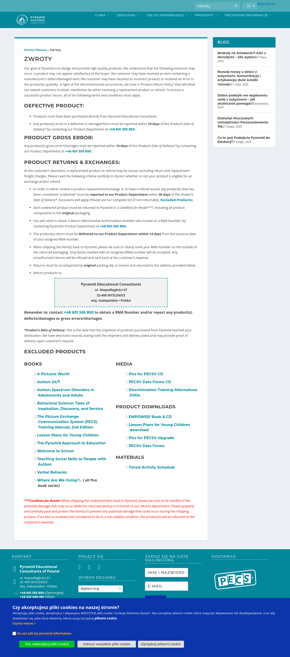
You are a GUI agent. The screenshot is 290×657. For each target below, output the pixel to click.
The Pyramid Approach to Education (71, 452)
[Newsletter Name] (166, 581)
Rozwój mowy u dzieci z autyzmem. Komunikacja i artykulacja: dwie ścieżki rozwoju (239, 87)
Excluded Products (176, 209)
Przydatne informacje (246, 24)
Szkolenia (125, 24)
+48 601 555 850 (122, 139)
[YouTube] (98, 577)
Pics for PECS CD (146, 383)
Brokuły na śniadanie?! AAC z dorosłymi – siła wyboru (242, 64)
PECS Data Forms (146, 455)
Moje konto (266, 4)
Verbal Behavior (52, 481)
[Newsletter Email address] (166, 595)
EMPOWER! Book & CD (150, 426)
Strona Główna (35, 59)
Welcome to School (55, 460)
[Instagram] (90, 577)
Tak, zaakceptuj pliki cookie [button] (47, 644)
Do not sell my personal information (44, 633)
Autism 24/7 (48, 391)
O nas (100, 24)
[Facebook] (82, 577)
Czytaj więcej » (24, 623)
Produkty (204, 24)
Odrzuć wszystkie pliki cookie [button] (106, 644)
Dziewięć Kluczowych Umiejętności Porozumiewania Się (243, 131)
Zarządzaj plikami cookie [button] (161, 644)
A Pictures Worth (53, 383)
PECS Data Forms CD (150, 391)
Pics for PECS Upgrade (151, 447)
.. (59, 489)
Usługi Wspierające (165, 24)
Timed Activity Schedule (152, 476)
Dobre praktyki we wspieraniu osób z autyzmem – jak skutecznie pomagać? (242, 109)
